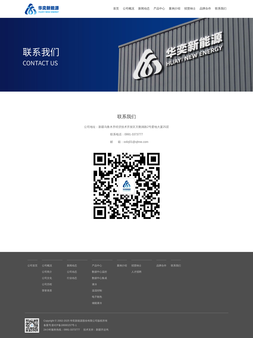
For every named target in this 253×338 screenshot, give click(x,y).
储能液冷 (97, 303)
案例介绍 (174, 8)
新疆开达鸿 (102, 329)
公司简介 (47, 271)
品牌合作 (205, 8)
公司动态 (72, 271)
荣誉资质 (47, 290)
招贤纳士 (190, 8)
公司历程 (47, 284)
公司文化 (47, 278)
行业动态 (72, 278)
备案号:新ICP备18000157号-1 (60, 325)
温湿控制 (97, 290)
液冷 (94, 284)
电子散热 (97, 296)
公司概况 (128, 8)
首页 (116, 8)
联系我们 (220, 8)
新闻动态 (144, 8)
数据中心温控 (99, 271)
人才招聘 (136, 271)
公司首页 (32, 265)
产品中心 (159, 8)
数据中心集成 (99, 278)
